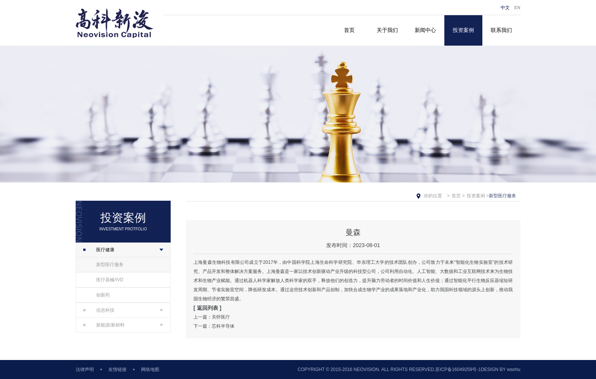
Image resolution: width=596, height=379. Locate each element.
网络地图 (150, 369)
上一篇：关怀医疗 (211, 317)
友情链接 (117, 369)
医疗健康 (98, 250)
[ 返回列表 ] (207, 308)
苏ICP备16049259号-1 (458, 369)
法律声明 (85, 369)
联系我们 (501, 30)
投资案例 (463, 30)
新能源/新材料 (104, 325)
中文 (505, 7)
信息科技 (98, 310)
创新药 (103, 295)
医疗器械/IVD (109, 279)
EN (517, 7)
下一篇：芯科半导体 (214, 326)
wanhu (513, 369)
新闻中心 (425, 30)
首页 (349, 30)
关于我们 (387, 30)
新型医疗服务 (110, 264)
